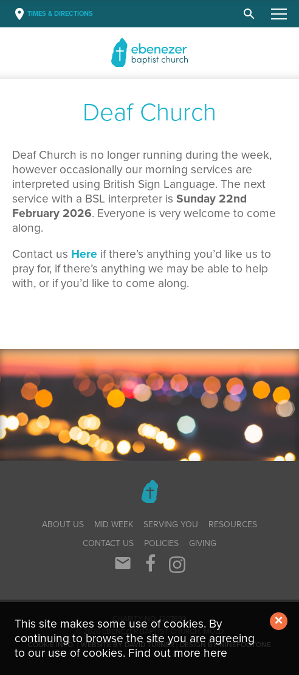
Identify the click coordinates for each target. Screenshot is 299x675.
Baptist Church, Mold (161, 52)
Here (84, 254)
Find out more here (177, 653)
